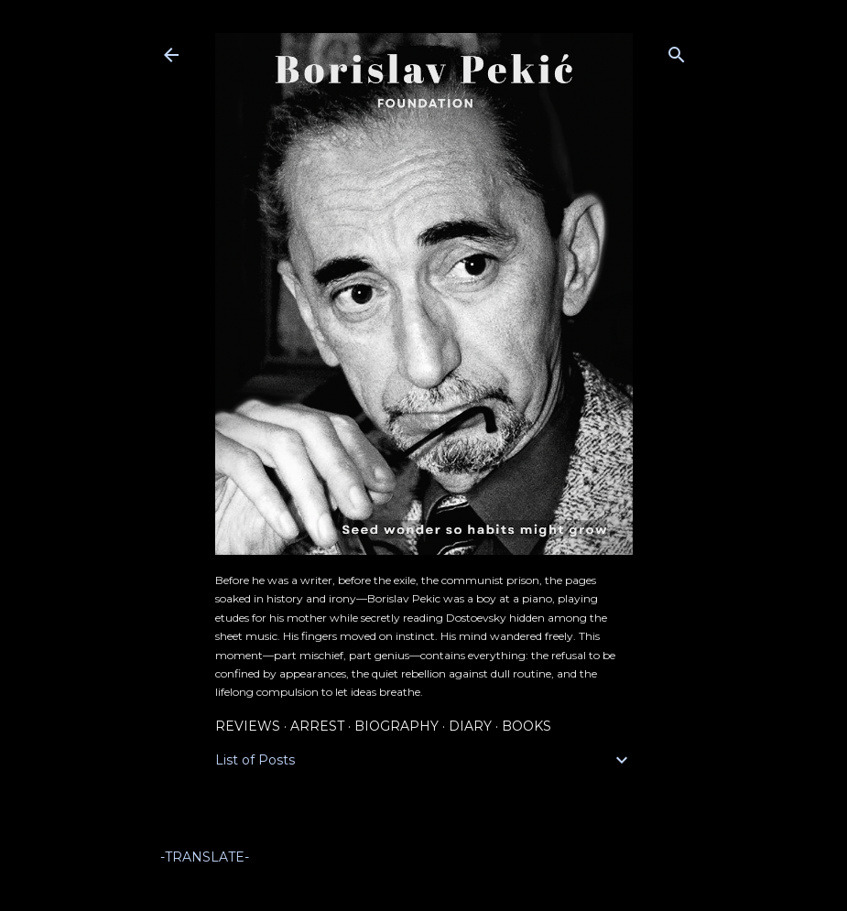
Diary (470, 726)
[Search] (677, 51)
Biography (396, 726)
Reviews (247, 726)
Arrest (317, 726)
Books (526, 726)
